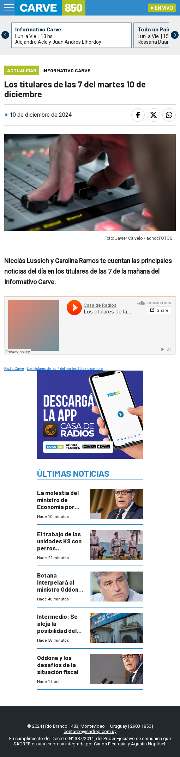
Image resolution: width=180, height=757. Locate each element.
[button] (175, 35)
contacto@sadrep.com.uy (90, 731)
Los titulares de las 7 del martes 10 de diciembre (65, 369)
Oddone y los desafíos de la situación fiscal (57, 664)
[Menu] (9, 7)
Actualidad (21, 70)
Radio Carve (14, 369)
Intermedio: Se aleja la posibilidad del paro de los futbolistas (57, 630)
